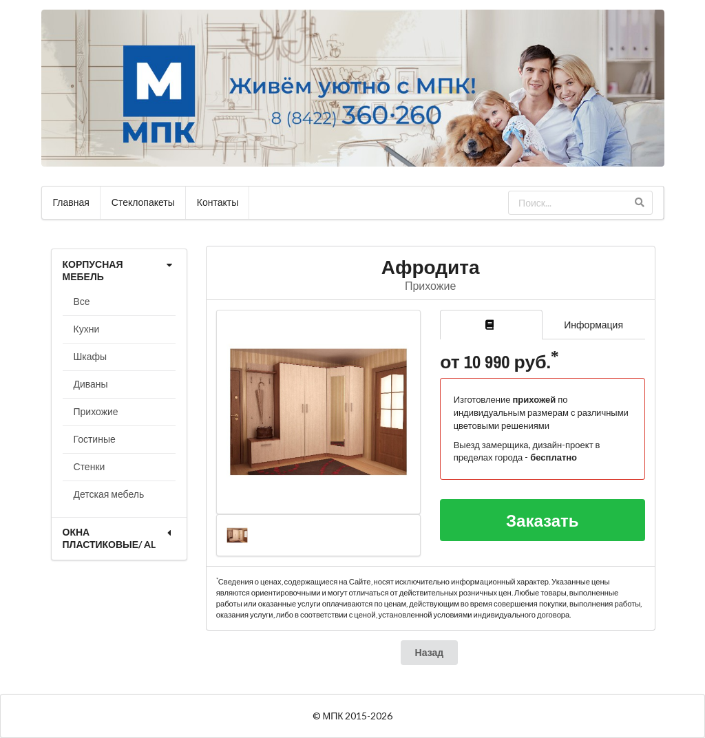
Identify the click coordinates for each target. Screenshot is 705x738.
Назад (429, 652)
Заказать (542, 520)
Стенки (89, 466)
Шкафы (90, 356)
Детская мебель (109, 494)
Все (82, 301)
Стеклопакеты (143, 202)
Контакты (217, 202)
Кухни (87, 329)
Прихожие (96, 411)
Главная (71, 202)
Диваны (91, 384)
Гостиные (95, 439)
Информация (593, 324)
